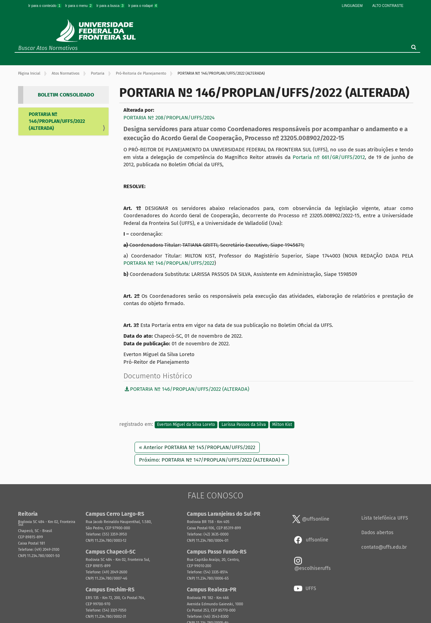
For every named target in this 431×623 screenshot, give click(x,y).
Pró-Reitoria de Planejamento (141, 73)
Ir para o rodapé (143, 6)
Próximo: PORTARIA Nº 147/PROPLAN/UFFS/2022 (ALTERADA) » (211, 460)
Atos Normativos (65, 73)
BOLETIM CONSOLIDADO (66, 95)
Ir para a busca (111, 6)
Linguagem (352, 6)
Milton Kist (282, 424)
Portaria (97, 73)
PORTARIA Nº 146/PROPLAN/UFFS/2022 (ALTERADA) (57, 121)
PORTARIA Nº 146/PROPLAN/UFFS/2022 (168, 263)
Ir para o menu (79, 6)
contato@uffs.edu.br (384, 547)
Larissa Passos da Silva (244, 424)
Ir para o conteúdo (45, 6)
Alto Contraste (388, 6)
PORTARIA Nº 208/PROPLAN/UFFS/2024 (169, 118)
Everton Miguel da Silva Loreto (186, 424)
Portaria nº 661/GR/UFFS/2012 (329, 157)
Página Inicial (29, 73)
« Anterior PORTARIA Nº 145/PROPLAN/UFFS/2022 (197, 447)
